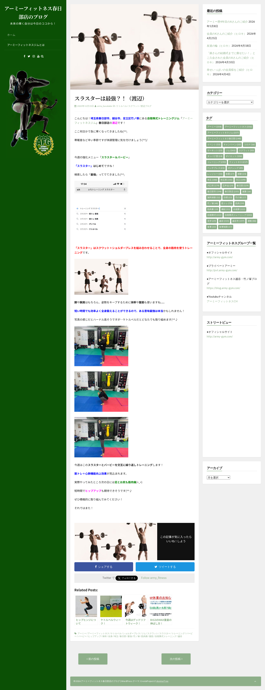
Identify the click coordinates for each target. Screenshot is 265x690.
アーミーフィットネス (98, 633)
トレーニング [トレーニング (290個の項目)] (216, 162)
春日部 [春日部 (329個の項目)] (243, 185)
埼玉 (116, 636)
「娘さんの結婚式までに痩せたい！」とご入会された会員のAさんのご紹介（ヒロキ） (231, 57)
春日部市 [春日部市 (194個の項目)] (214, 191)
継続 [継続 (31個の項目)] (225, 209)
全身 (110, 636)
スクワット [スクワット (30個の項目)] (246, 150)
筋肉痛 (144, 636)
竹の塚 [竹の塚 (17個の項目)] (240, 197)
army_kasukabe (104, 106)
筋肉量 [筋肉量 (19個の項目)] (212, 209)
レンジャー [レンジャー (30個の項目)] (214, 173)
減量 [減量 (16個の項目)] (246, 191)
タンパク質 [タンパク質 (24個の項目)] (214, 156)
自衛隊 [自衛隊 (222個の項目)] (239, 209)
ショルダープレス (131, 633)
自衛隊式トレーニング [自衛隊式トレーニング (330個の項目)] (238, 215)
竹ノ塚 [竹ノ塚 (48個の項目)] (212, 203)
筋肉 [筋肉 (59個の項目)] (239, 203)
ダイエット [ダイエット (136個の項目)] (234, 156)
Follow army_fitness (154, 578)
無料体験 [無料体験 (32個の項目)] (213, 197)
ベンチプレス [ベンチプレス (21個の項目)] (216, 168)
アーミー (82, 633)
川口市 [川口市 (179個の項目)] (213, 185)
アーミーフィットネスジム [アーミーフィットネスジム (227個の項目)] (223, 132)
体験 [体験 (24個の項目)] (242, 173)
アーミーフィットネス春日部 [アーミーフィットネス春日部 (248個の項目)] (224, 138)
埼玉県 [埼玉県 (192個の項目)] (226, 179)
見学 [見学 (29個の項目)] (211, 221)
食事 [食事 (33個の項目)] (211, 226)
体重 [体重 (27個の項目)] (230, 173)
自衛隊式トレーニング (165, 636)
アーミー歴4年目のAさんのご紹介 (227, 21)
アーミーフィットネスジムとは (26, 45)
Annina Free (162, 681)
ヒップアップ (94, 636)
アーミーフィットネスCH (222, 301)
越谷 (180, 636)
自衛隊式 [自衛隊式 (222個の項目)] (214, 215)
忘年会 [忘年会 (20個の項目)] (228, 185)
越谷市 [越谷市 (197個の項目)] (238, 221)
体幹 (104, 636)
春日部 (123, 636)
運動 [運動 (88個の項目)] (252, 221)
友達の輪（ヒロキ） (219, 45)
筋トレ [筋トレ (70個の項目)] (226, 203)
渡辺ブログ (146, 106)
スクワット (133, 106)
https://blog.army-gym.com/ (223, 288)
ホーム (11, 35)
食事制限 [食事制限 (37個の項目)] (225, 226)
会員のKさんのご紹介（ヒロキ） (226, 33)
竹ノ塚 (136, 636)
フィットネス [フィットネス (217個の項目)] (238, 162)
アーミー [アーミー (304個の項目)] (214, 126)
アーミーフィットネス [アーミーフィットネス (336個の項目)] (238, 126)
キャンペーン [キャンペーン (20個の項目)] (232, 144)
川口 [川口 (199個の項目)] (241, 179)
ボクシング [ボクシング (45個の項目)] (235, 168)
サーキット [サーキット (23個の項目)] (214, 150)
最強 (130, 636)
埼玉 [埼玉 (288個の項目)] (212, 179)
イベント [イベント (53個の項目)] (213, 144)
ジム (144, 633)
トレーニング (178, 633)
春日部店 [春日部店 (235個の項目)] (232, 191)
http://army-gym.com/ (220, 257)
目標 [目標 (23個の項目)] (227, 197)
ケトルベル (121, 106)
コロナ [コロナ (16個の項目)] (249, 144)
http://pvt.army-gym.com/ (222, 270)
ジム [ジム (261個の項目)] (231, 150)
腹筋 (151, 636)
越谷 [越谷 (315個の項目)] (224, 221)
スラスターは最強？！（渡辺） (110, 98)
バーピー (82, 636)
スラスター (165, 633)
